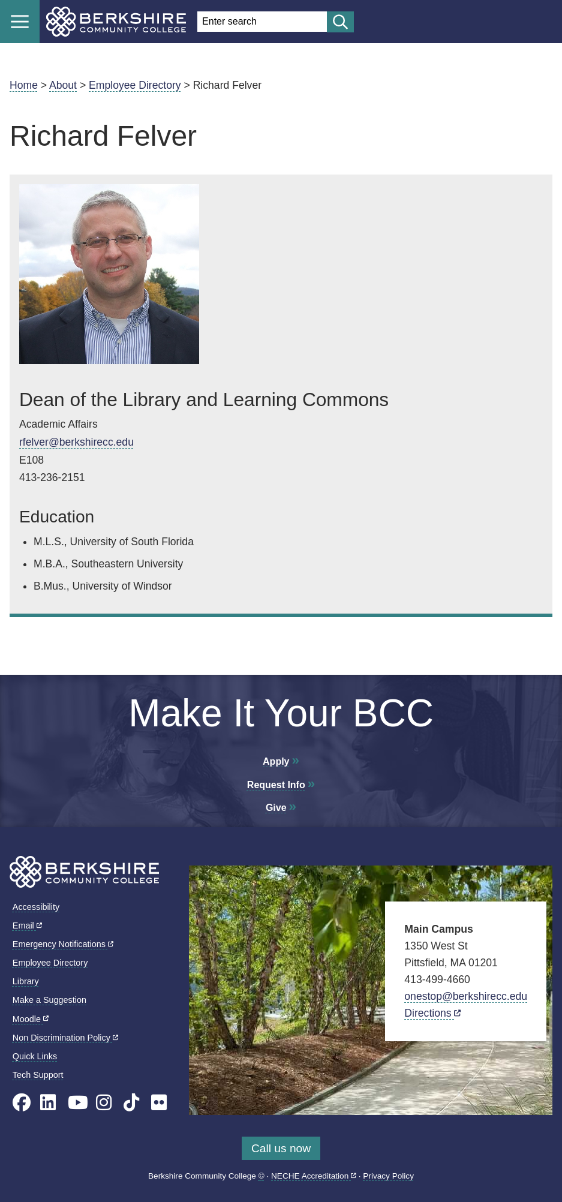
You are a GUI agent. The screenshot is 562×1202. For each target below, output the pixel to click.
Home (24, 85)
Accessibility (36, 907)
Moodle (31, 1019)
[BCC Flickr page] (159, 1103)
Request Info (276, 785)
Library (26, 981)
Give (276, 808)
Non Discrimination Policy (65, 1037)
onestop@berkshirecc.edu (465, 996)
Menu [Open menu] (20, 22)
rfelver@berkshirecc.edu (76, 442)
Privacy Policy (388, 1175)
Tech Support (38, 1075)
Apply (276, 761)
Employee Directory (135, 85)
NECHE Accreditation (313, 1175)
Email (27, 925)
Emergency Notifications (63, 944)
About (63, 85)
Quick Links (35, 1056)
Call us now (281, 1148)
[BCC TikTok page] (131, 1103)
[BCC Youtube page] (78, 1103)
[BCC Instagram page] (104, 1103)
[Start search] (340, 21)
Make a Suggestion (49, 1000)
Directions (432, 1013)
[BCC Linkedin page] (48, 1103)
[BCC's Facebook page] (22, 1103)
